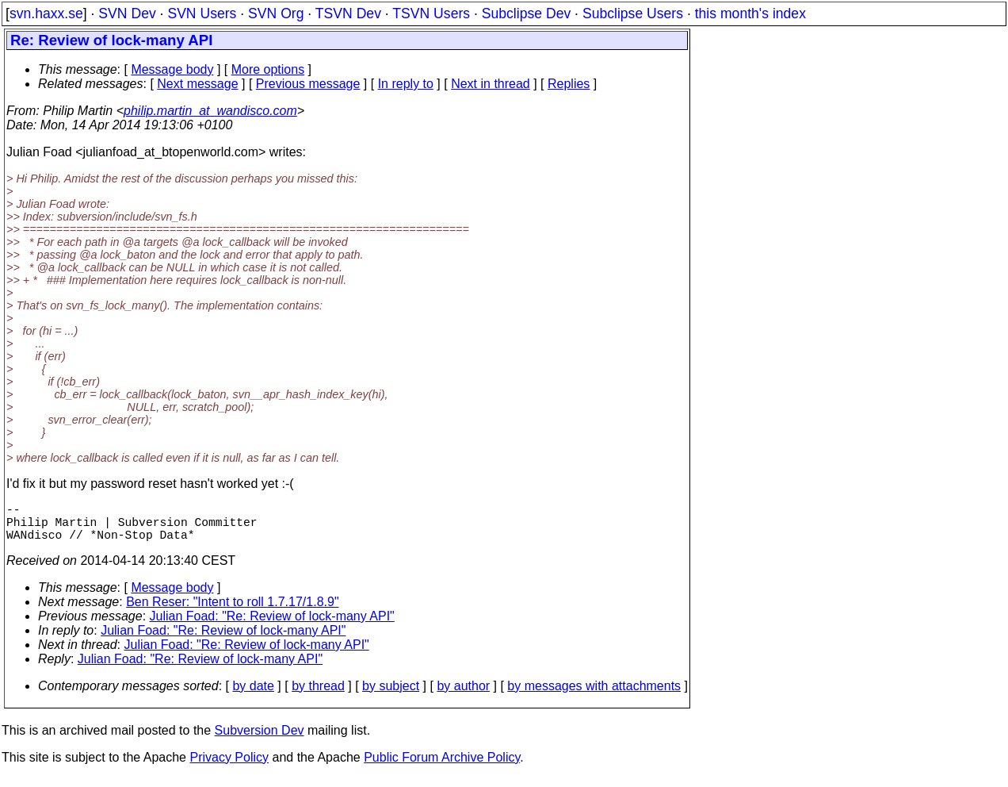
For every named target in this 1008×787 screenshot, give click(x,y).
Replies (569, 83)
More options (268, 69)
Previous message (308, 83)
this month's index (750, 13)
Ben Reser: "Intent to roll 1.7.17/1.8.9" (232, 611)
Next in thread (490, 83)
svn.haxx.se (46, 13)
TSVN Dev (348, 13)
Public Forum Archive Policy (442, 767)
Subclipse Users (632, 13)
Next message (197, 83)
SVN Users (201, 13)
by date (252, 695)
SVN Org (276, 13)
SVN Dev (126, 13)
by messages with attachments (594, 695)
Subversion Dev (259, 740)
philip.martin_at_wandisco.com (210, 110)
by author (463, 695)
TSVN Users (431, 13)
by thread (318, 695)
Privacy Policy (229, 767)
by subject (390, 695)
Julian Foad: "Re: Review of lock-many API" (272, 625)
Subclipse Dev (526, 13)
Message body (172, 69)
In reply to (405, 83)
